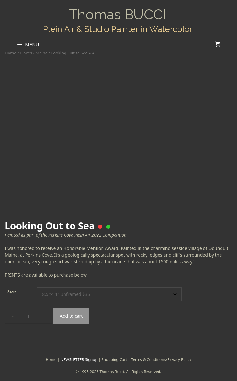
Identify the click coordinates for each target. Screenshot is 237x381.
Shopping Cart (114, 359)
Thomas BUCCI (117, 14)
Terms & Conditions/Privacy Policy (161, 359)
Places (26, 53)
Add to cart (71, 316)
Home (10, 53)
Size (11, 292)
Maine (41, 53)
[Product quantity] (28, 316)
